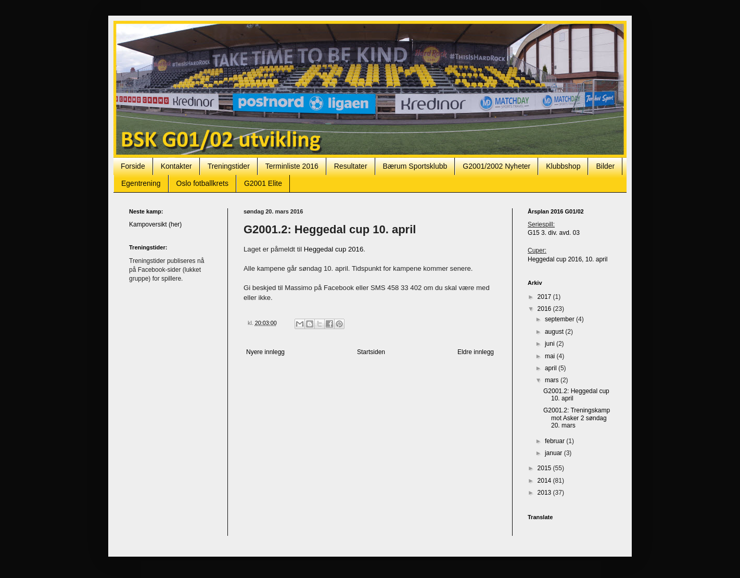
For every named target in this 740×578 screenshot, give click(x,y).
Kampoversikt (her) (155, 224)
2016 (545, 308)
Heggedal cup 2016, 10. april (567, 259)
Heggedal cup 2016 (333, 249)
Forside (133, 166)
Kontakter (176, 166)
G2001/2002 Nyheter (496, 166)
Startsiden (371, 352)
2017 (545, 296)
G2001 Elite (263, 183)
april (551, 368)
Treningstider (229, 166)
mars (552, 380)
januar (554, 453)
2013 (545, 492)
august (555, 331)
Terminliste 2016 (291, 166)
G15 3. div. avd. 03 (554, 232)
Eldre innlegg (475, 352)
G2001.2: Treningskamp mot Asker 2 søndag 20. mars (576, 418)
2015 (545, 468)
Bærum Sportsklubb (415, 166)
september (560, 319)
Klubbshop (563, 166)
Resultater (350, 166)
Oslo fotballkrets (202, 183)
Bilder (605, 166)
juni (550, 343)
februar (555, 441)
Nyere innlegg (265, 352)
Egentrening (141, 183)
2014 (545, 480)
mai (551, 356)
